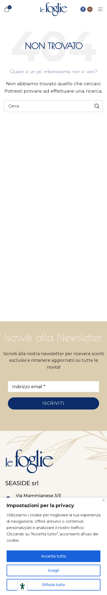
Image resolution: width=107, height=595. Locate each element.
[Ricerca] (53, 106)
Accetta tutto (53, 556)
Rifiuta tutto (53, 584)
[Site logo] (53, 8)
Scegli (53, 570)
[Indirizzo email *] (53, 386)
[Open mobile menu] (100, 9)
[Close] (103, 500)
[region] (53, 546)
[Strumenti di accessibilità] (22, 586)
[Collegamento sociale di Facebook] (83, 9)
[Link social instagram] (90, 9)
